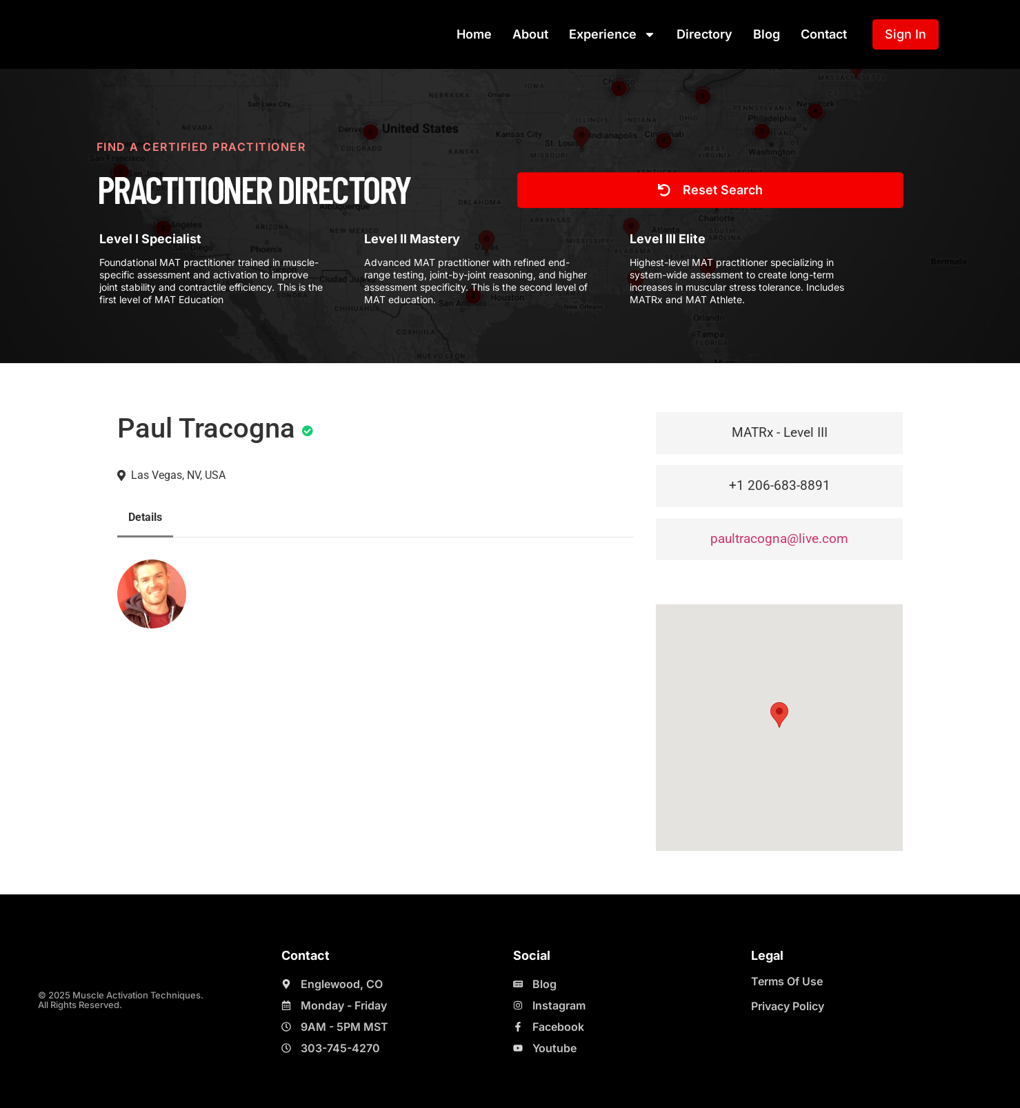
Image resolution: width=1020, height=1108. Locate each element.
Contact (824, 34)
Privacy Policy (787, 1006)
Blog (766, 34)
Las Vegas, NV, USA (178, 475)
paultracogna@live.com (779, 538)
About (530, 34)
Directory (704, 34)
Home (474, 34)
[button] (779, 715)
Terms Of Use (787, 981)
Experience (612, 34)
